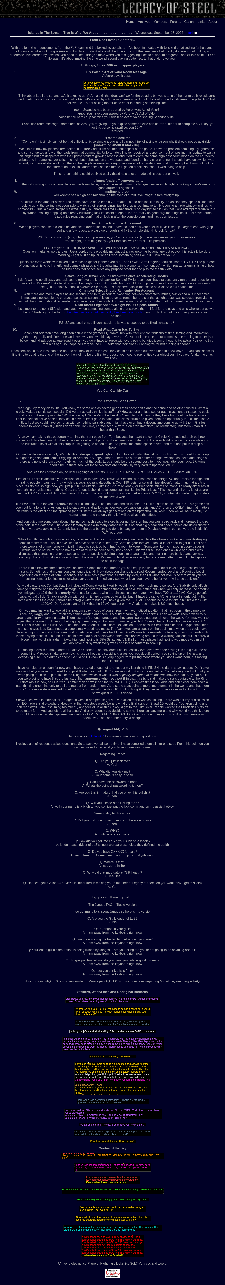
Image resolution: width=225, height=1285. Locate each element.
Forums (175, 21)
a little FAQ (96, 736)
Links (201, 21)
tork (191, 32)
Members (160, 21)
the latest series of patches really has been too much (104, 312)
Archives (144, 21)
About (212, 21)
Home (130, 21)
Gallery (189, 21)
